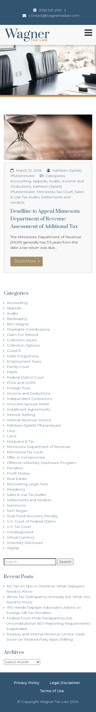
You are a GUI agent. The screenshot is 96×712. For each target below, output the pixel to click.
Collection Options (23, 345)
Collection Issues (22, 340)
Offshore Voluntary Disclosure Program (41, 462)
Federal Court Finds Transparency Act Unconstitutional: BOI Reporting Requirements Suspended (48, 623)
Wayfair (13, 548)
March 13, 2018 (29, 170)
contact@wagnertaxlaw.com (54, 15)
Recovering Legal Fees (27, 484)
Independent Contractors (29, 398)
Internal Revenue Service (29, 420)
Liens (11, 436)
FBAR (12, 372)
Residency (16, 489)
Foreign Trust (18, 388)
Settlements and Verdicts (29, 500)
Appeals (40, 181)
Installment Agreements (28, 409)
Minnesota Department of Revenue (38, 446)
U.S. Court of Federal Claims (31, 521)
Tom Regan (17, 510)
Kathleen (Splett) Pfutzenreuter (34, 425)
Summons (16, 505)
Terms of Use (52, 691)
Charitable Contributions (28, 329)
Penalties (15, 468)
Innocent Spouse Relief (28, 404)
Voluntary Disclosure (25, 542)
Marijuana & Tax (20, 441)
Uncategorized (20, 532)
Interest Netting (21, 414)
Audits (54, 181)
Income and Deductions (28, 393)
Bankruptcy (17, 318)
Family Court (18, 366)
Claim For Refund (22, 334)
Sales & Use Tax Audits (26, 494)
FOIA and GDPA (21, 382)
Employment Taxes (24, 361)
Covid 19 (14, 350)
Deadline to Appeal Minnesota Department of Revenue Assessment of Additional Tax (45, 219)
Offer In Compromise (26, 457)
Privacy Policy (26, 683)
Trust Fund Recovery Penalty (32, 516)
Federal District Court (25, 377)
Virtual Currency (21, 537)
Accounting (20, 181)
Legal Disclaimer (65, 683)
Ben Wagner (18, 324)
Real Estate (17, 478)
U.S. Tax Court (19, 526)
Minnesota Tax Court (55, 191)
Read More (26, 261)
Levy (11, 430)
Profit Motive (18, 473)
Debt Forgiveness (23, 356)
